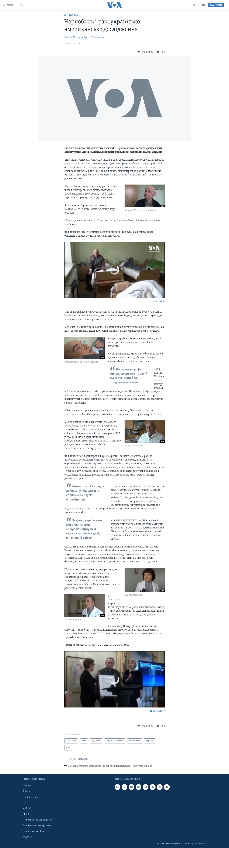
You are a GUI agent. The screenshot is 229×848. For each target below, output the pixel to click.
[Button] (145, 52)
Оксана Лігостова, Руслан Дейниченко (84, 37)
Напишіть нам (30, 797)
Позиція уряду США (33, 831)
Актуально (71, 15)
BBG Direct (28, 814)
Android (27, 808)
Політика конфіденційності (37, 820)
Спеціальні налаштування (37, 825)
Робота (26, 791)
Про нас (27, 786)
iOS (25, 803)
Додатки (27, 837)
